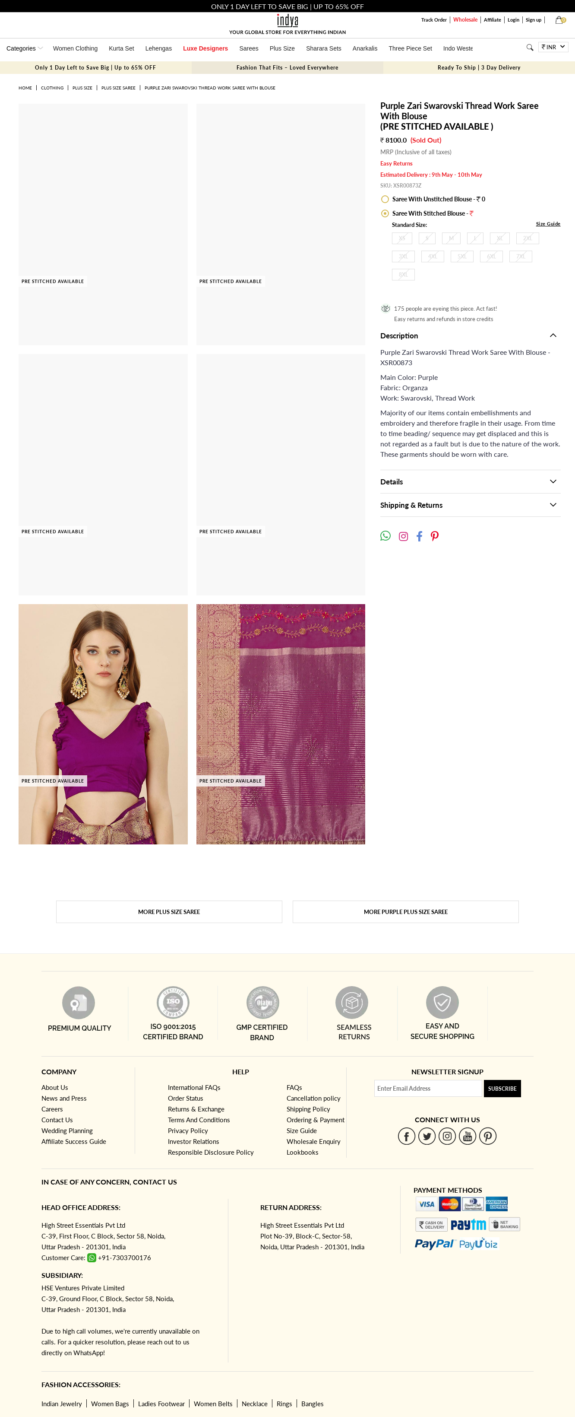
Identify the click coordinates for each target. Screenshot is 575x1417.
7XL (520, 256)
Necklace (255, 1403)
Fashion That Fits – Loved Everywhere (287, 67)
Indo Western (461, 48)
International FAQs (194, 1087)
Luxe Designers (205, 48)
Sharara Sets (323, 48)
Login (513, 19)
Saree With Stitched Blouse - (432, 213)
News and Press (64, 1098)
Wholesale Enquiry (314, 1141)
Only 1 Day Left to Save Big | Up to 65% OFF (95, 67)
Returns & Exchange (196, 1109)
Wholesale (465, 19)
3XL (403, 256)
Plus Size (282, 48)
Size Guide (548, 223)
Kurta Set (121, 48)
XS (402, 238)
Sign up (533, 19)
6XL (491, 256)
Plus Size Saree (118, 87)
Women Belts (213, 1403)
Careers (52, 1109)
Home (25, 87)
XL (500, 238)
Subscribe (502, 1089)
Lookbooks (303, 1152)
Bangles (312, 1403)
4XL (432, 256)
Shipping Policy (308, 1109)
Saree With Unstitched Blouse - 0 (438, 199)
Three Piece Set (410, 48)
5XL (462, 256)
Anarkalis (365, 48)
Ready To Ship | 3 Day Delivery (479, 67)
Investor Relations (193, 1141)
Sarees (248, 48)
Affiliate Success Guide (73, 1141)
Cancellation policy (314, 1098)
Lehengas (158, 48)
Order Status (185, 1098)
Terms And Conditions (199, 1120)
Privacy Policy (188, 1130)
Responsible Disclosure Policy (211, 1152)
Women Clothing (75, 48)
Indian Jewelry (61, 1403)
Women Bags (110, 1403)
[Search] (530, 47)
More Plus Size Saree (169, 911)
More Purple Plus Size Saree (406, 911)
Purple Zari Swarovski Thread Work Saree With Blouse (210, 87)
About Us (54, 1087)
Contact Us (57, 1120)
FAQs (294, 1087)
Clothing (52, 87)
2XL (527, 238)
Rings (284, 1403)
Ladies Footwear (161, 1403)
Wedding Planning (67, 1130)
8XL (403, 274)
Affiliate (492, 19)
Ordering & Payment (315, 1120)
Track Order (434, 19)
